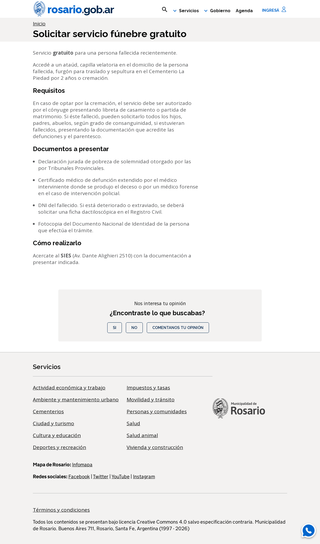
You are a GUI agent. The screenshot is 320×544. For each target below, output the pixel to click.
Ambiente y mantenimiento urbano (76, 399)
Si (114, 327)
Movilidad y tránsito (151, 399)
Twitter (100, 476)
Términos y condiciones (61, 509)
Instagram (144, 476)
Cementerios (48, 411)
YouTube (121, 476)
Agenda (244, 10)
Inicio (39, 23)
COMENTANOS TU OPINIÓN (177, 327)
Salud (133, 423)
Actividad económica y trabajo (69, 387)
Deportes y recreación (59, 447)
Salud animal (142, 435)
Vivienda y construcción (155, 447)
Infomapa (82, 465)
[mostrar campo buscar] (164, 9)
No (134, 327)
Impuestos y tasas (148, 387)
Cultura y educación (57, 435)
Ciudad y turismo (53, 423)
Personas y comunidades (157, 411)
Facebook (79, 476)
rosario (73, 9)
